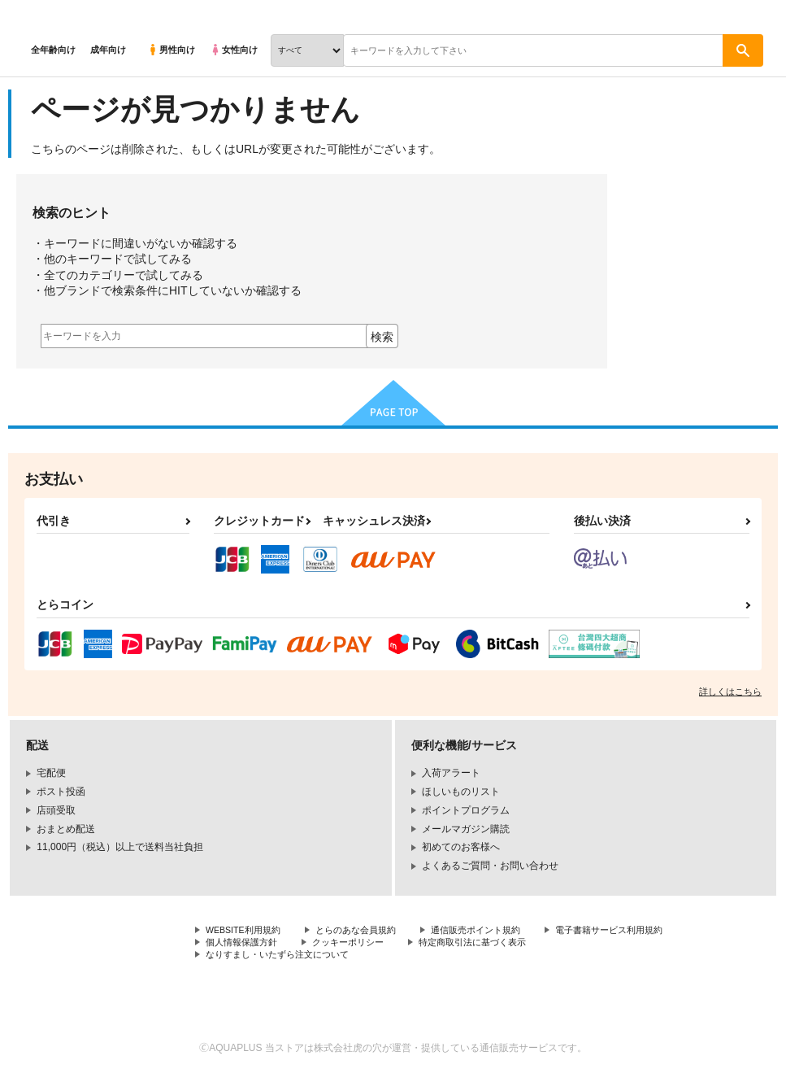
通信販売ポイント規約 (495, 930)
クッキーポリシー (510, 944)
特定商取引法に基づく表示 (264, 958)
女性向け (234, 49)
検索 (382, 336)
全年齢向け (53, 50)
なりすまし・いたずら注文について (436, 958)
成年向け (108, 50)
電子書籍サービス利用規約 (264, 944)
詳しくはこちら (730, 691)
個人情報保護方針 (397, 944)
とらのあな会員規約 (367, 930)
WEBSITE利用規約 (247, 930)
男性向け (171, 49)
